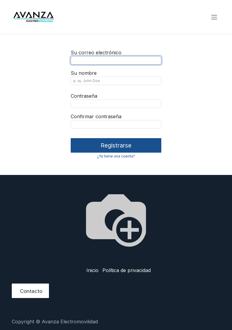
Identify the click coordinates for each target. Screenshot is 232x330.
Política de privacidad (126, 270)
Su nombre (84, 73)
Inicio (92, 270)
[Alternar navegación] (214, 17)
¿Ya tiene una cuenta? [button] (116, 156)
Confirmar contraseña (96, 116)
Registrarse (116, 145)
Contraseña (84, 96)
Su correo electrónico (96, 52)
